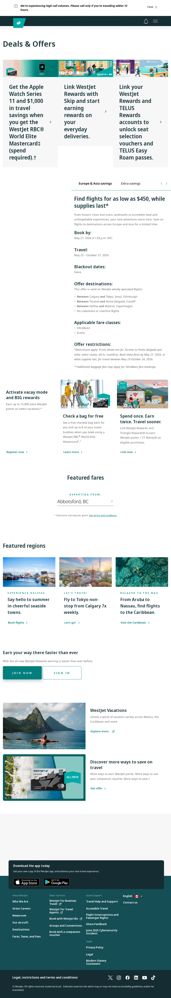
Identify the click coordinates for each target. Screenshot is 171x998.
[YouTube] (144, 977)
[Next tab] (166, 183)
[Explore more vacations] (102, 731)
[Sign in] (62, 672)
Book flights (18, 622)
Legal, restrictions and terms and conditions (45, 977)
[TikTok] (153, 977)
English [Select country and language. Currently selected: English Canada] (132, 896)
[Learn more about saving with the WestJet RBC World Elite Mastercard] (71, 452)
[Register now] (15, 452)
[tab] (95, 183)
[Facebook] (127, 977)
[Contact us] (130, 902)
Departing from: (85, 494)
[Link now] (126, 452)
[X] (110, 977)
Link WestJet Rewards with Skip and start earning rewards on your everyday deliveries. (82, 111)
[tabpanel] (121, 284)
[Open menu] (155, 21)
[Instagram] (119, 977)
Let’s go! (72, 622)
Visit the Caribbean (135, 622)
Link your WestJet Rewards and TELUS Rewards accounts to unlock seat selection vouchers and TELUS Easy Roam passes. (136, 122)
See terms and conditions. (103, 515)
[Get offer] (96, 788)
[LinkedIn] (136, 977)
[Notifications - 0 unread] (146, 21)
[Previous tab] (161, 183)
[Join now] (22, 672)
